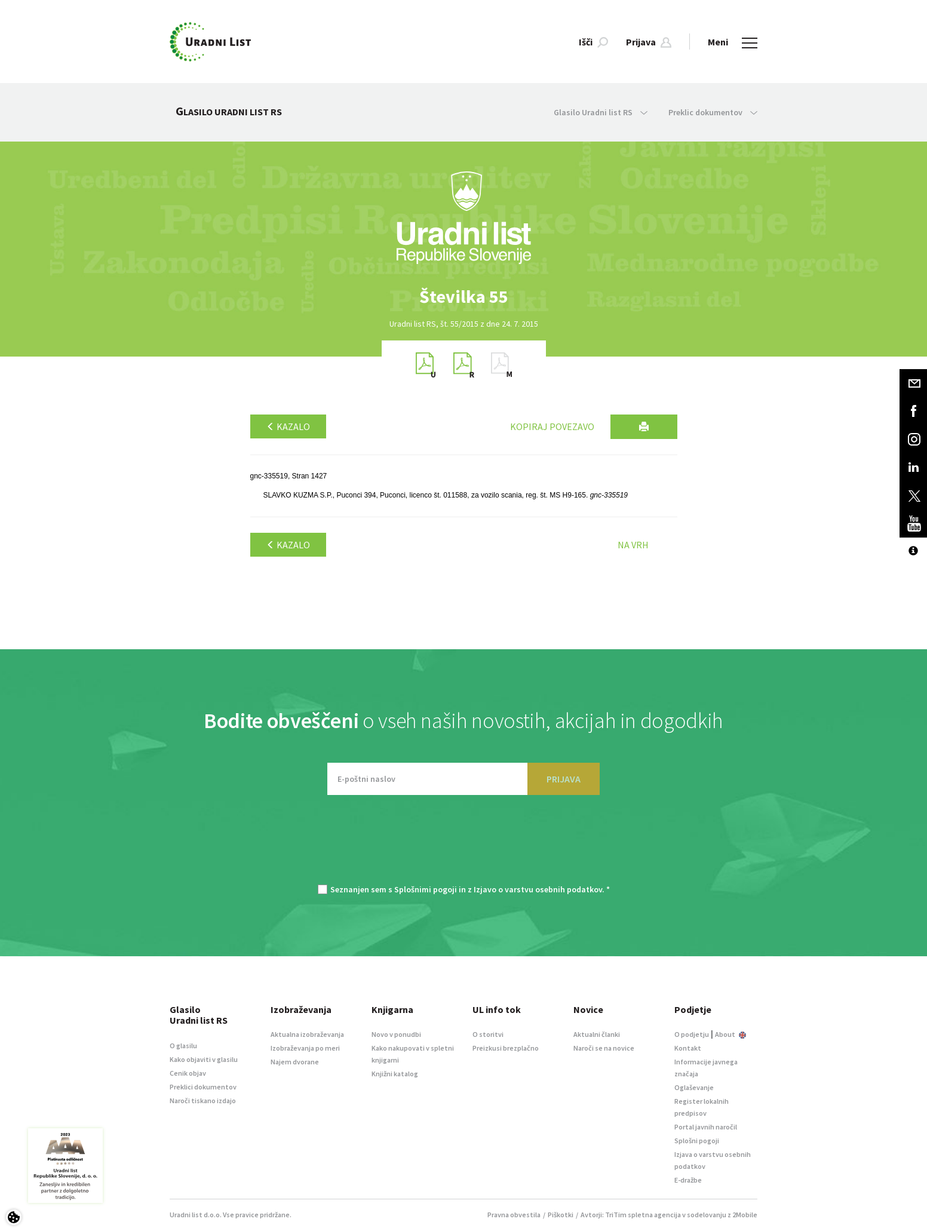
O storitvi (488, 1034)
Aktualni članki (596, 1034)
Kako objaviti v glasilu (204, 1059)
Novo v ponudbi (396, 1034)
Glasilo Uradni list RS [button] (600, 112)
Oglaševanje (694, 1087)
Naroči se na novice (603, 1047)
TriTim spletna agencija (643, 1214)
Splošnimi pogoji (425, 889)
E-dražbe (688, 1179)
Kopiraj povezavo (552, 426)
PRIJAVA (564, 779)
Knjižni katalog (395, 1073)
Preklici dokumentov (203, 1086)
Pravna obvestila (514, 1214)
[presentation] (463, 845)
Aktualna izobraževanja (307, 1034)
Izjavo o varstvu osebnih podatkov (538, 889)
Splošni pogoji (696, 1140)
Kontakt (687, 1047)
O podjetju (691, 1034)
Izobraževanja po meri (305, 1047)
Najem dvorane (295, 1061)
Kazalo (288, 426)
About (730, 1034)
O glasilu (183, 1045)
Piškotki (560, 1214)
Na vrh (633, 545)
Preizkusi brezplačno (505, 1047)
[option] (463, 296)
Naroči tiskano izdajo (203, 1100)
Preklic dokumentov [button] (712, 112)
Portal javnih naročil (705, 1126)
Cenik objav (188, 1073)
